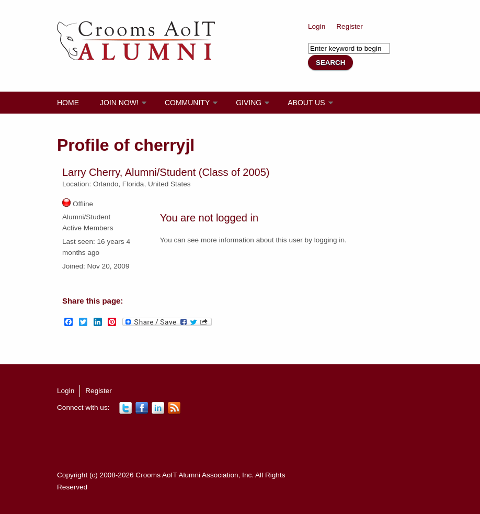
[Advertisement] (247, 442)
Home (68, 102)
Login (316, 26)
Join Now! (119, 102)
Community (187, 102)
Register (349, 26)
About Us (306, 102)
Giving (248, 102)
